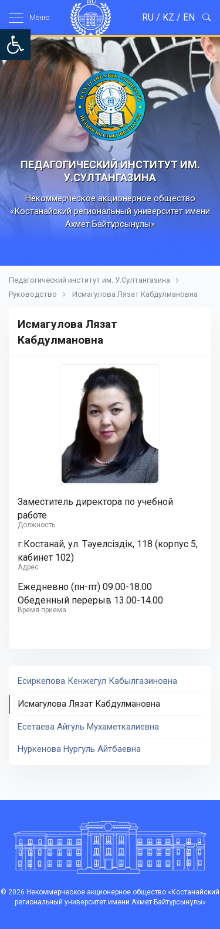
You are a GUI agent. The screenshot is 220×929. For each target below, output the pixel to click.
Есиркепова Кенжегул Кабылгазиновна (97, 681)
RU (148, 17)
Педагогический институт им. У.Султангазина (89, 280)
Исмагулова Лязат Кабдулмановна (135, 294)
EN (189, 17)
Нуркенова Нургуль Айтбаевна (79, 749)
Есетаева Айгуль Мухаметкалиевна (88, 726)
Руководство (33, 294)
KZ (168, 17)
